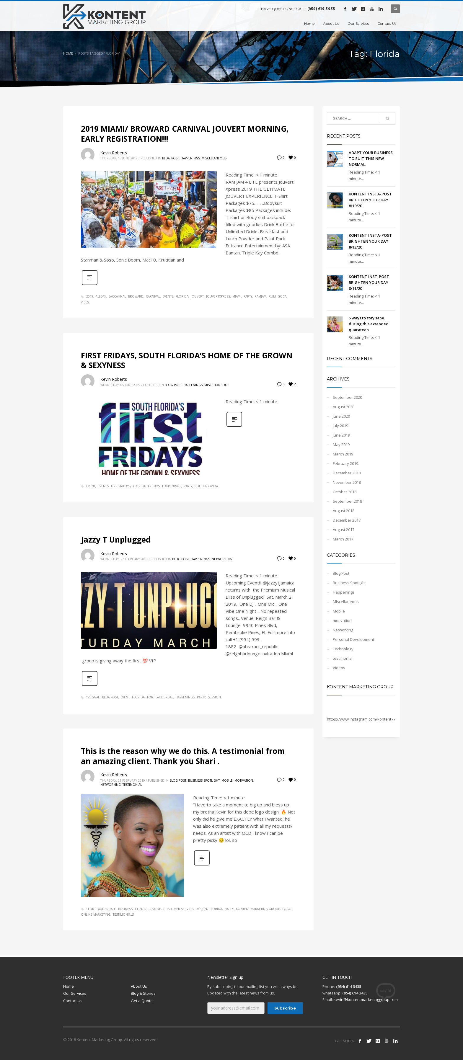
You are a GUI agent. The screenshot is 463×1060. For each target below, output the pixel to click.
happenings (171, 486)
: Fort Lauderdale (101, 909)
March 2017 (343, 539)
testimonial (132, 785)
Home (68, 53)
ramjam (260, 296)
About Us (139, 986)
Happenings (190, 158)
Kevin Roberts (113, 153)
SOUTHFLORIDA (206, 486)
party (248, 296)
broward (136, 296)
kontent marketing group (258, 909)
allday (101, 296)
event (90, 486)
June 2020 (341, 416)
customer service (178, 909)
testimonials (123, 914)
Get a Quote (142, 1000)
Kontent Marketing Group (360, 687)
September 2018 (347, 501)
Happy (229, 909)
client (140, 909)
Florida (182, 296)
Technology (343, 648)
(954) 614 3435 (321, 8)
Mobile (227, 780)
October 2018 (344, 491)
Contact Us (72, 1000)
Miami (236, 296)
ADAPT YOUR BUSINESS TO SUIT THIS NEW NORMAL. (371, 158)
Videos (339, 667)
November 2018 (347, 482)
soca (282, 296)
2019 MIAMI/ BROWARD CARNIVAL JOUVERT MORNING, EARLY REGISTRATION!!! (184, 133)
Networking (222, 559)
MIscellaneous (214, 158)
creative (154, 909)
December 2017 (347, 520)
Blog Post (170, 158)
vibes (85, 302)
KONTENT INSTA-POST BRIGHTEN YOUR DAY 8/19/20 (370, 199)
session (214, 697)
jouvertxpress (218, 296)
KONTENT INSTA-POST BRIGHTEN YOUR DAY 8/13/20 (370, 241)
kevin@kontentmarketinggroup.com (366, 999)
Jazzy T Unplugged (116, 539)
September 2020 (347, 397)
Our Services (74, 993)
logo (286, 909)
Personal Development (353, 639)
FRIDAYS (154, 486)
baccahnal (117, 296)
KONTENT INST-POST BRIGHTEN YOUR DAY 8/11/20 (369, 282)
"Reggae (93, 697)
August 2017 (343, 529)
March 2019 (343, 454)
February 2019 (345, 463)
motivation (243, 780)
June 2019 (341, 435)
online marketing (95, 914)
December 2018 (347, 473)
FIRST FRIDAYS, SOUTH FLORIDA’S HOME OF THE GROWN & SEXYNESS (186, 360)
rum (272, 296)
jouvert (197, 296)
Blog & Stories (143, 993)
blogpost (110, 697)
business (125, 909)
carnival (153, 296)
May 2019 (341, 444)
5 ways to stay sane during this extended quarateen (369, 323)
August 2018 (343, 510)
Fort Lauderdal (160, 697)
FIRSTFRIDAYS (121, 486)
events (167, 296)
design (201, 909)
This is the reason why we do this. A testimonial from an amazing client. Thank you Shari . (183, 756)
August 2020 (343, 406)
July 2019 (340, 425)
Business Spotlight (204, 780)
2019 (89, 296)
